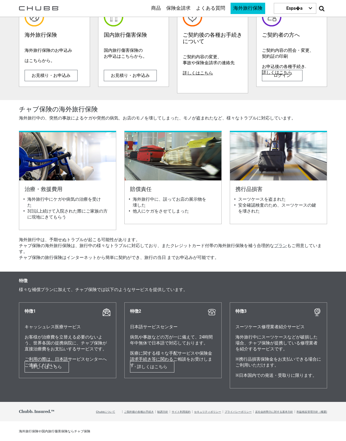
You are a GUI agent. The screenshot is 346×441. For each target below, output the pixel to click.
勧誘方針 (162, 411)
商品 (156, 8)
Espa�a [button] (294, 8)
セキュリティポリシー (207, 411)
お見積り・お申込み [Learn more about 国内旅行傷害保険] (130, 75)
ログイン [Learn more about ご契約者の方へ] (282, 75)
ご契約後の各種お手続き (139, 411)
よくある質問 (210, 8)
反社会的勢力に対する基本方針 (274, 411)
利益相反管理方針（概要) (312, 411)
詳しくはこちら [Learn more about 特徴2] (152, 366)
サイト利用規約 (181, 411)
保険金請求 (178, 8)
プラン (280, 245)
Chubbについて (105, 411)
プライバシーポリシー (238, 411)
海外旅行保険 (247, 8)
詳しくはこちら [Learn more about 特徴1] (47, 366)
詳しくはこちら (198, 73)
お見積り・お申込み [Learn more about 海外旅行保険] (51, 75)
